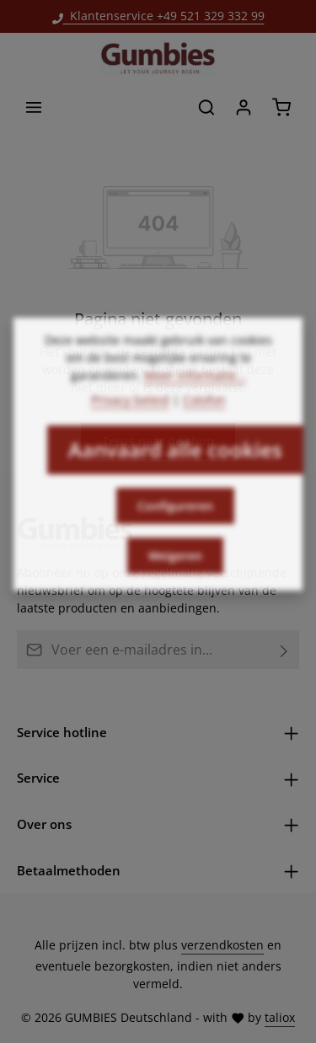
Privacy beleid (130, 424)
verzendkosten (222, 945)
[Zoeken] (206, 107)
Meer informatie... (195, 400)
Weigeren (175, 580)
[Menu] (34, 107)
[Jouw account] (243, 107)
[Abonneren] (284, 649)
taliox (280, 1017)
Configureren (175, 530)
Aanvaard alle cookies (175, 474)
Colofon (204, 424)
